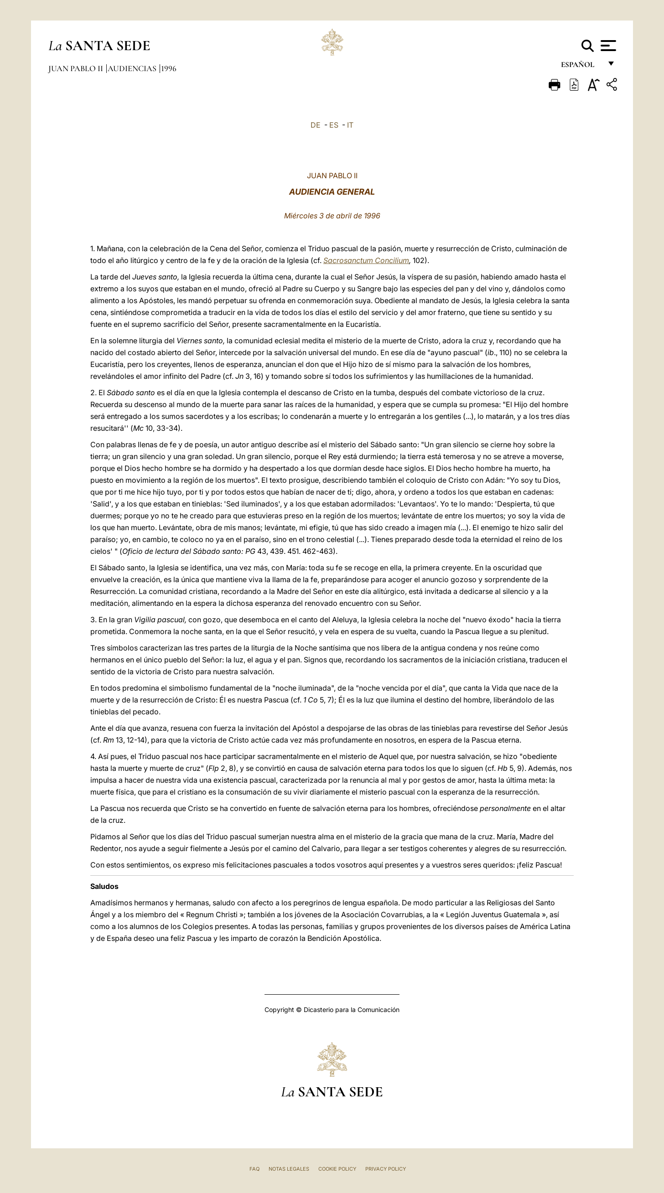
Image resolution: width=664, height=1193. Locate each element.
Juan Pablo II (76, 68)
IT (350, 124)
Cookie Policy (337, 1169)
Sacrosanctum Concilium (366, 260)
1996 (168, 68)
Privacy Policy (385, 1169)
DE (316, 124)
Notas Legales (289, 1169)
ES (333, 124)
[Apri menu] (607, 45)
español (581, 67)
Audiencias (133, 68)
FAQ (254, 1169)
